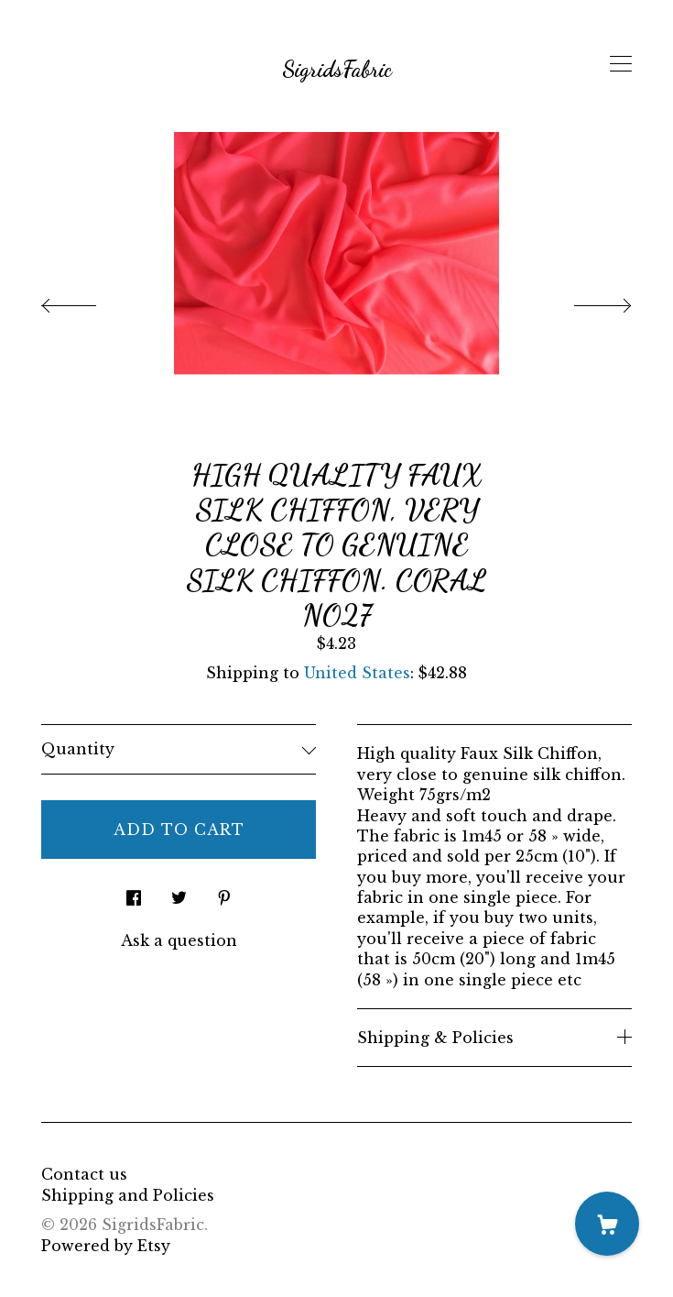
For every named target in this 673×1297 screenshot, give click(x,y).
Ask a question (179, 940)
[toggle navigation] (621, 64)
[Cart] (607, 1224)
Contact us (84, 1174)
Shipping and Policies (127, 1195)
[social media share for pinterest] (224, 892)
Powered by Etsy (105, 1246)
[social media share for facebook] (133, 892)
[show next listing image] (586, 300)
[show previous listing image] (87, 300)
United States (357, 673)
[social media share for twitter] (179, 892)
